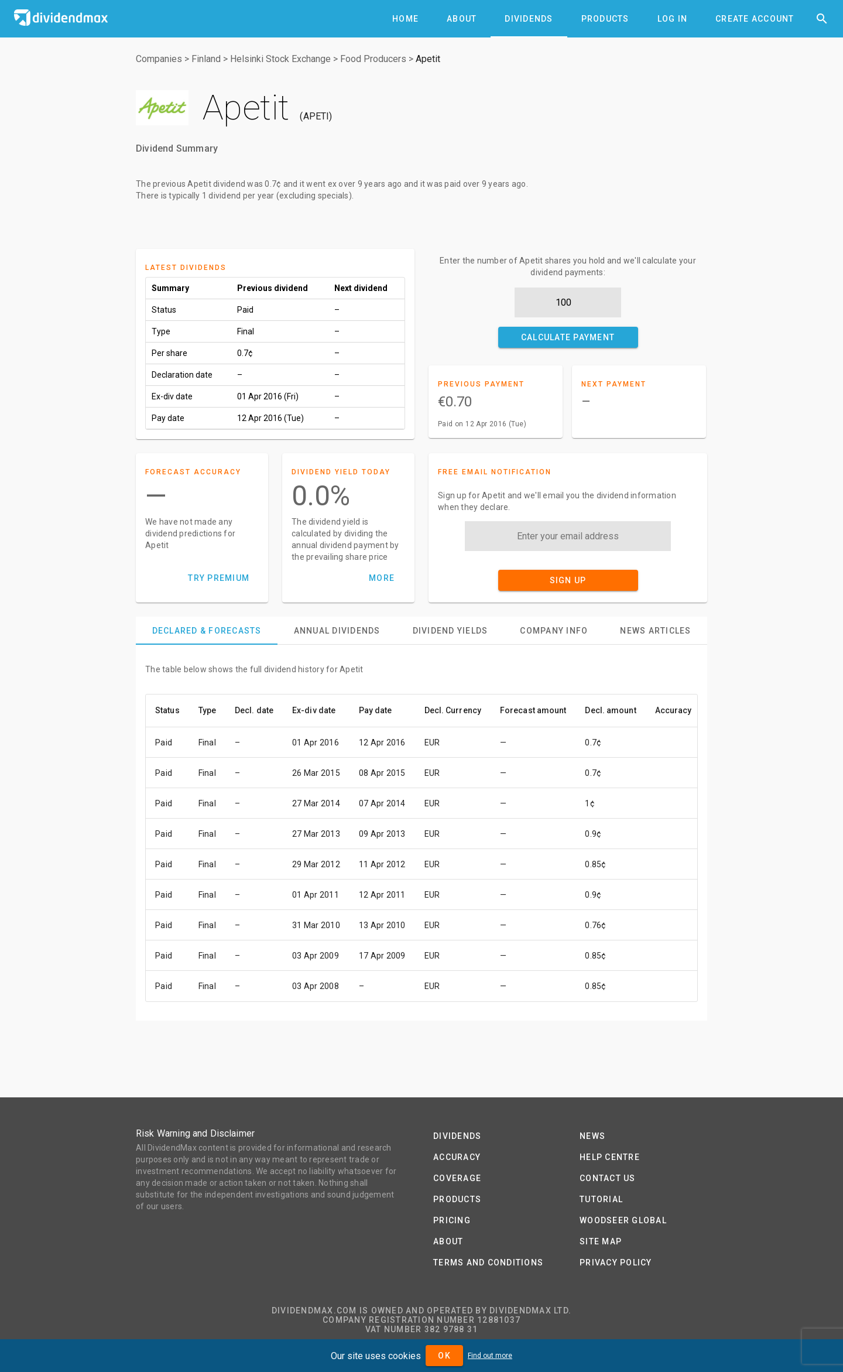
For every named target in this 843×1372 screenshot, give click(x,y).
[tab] (405, 18)
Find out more (490, 1356)
